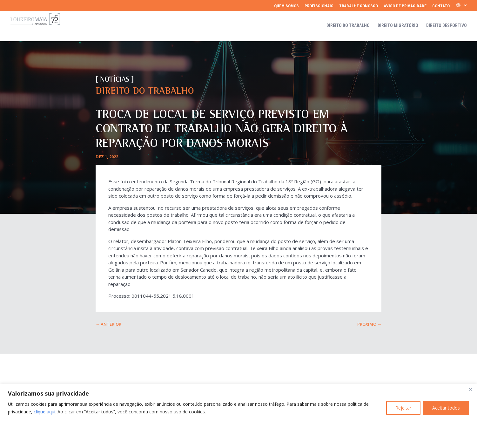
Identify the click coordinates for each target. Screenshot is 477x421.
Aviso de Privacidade (405, 6)
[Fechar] (470, 389)
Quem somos (286, 6)
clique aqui (44, 412)
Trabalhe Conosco (358, 6)
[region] (238, 402)
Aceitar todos (446, 408)
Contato (441, 6)
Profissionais (319, 6)
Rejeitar (403, 408)
